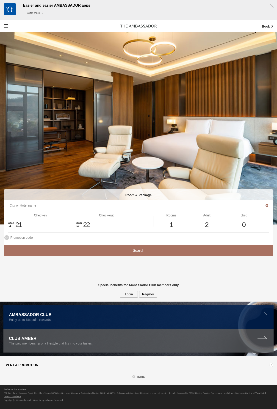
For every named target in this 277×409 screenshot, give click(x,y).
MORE (141, 376)
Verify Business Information (126, 393)
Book (269, 26)
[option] (138, 128)
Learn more (35, 12)
